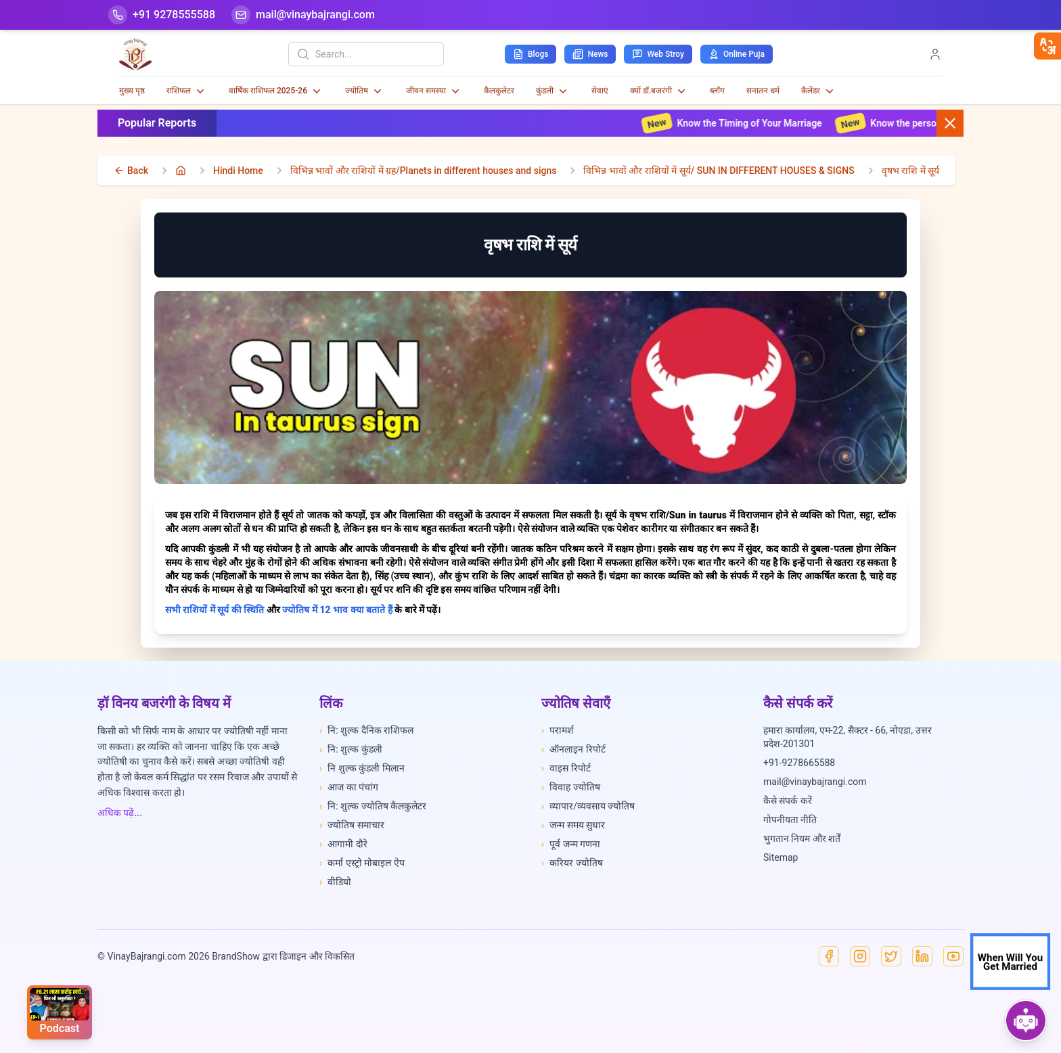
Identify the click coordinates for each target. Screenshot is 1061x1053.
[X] (891, 956)
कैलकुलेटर (499, 90)
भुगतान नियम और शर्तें (801, 838)
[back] (131, 170)
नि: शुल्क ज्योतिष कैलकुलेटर (372, 806)
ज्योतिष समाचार (351, 825)
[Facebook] (829, 956)
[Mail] (303, 14)
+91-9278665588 (799, 762)
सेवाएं (599, 90)
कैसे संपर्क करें (787, 800)
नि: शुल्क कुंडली (350, 749)
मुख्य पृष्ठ (132, 90)
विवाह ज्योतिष (570, 787)
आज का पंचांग (348, 787)
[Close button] (950, 123)
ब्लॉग (717, 90)
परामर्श (557, 730)
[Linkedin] (922, 956)
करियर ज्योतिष (572, 863)
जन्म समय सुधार (573, 825)
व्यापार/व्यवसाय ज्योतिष (588, 806)
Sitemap (780, 857)
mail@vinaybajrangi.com (815, 781)
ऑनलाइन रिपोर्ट (573, 749)
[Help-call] (161, 14)
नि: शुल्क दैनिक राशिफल (366, 730)
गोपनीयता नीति (790, 819)
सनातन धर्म (763, 90)
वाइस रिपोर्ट (566, 768)
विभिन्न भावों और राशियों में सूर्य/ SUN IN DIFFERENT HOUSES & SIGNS (718, 170)
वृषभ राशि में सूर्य (910, 170)
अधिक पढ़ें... (119, 812)
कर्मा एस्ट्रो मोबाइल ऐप (362, 863)
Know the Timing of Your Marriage (748, 123)
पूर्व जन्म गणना (570, 844)
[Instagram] (860, 956)
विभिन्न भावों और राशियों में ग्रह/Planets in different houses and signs (423, 170)
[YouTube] (953, 956)
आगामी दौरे (343, 844)
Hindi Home (238, 170)
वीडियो (335, 882)
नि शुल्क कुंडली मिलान (362, 768)
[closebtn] (1047, 46)
